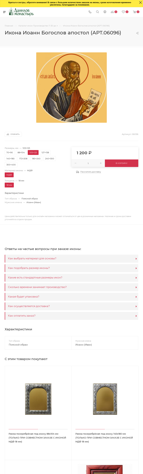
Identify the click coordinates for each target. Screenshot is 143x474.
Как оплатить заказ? (21, 315)
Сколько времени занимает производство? (37, 287)
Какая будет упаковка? (23, 296)
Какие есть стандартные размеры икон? (35, 277)
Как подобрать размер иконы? (29, 268)
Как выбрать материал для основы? (32, 258)
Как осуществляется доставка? (29, 306)
